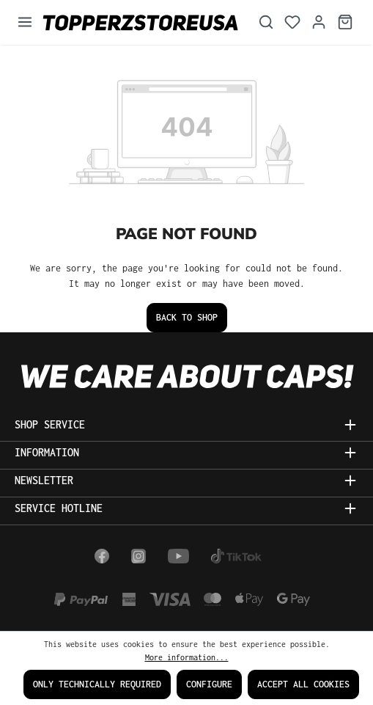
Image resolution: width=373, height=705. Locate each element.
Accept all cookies (303, 684)
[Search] (266, 22)
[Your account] (319, 22)
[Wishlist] (292, 22)
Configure (209, 684)
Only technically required (97, 684)
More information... (187, 657)
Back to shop (187, 317)
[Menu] (25, 22)
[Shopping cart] (345, 22)
